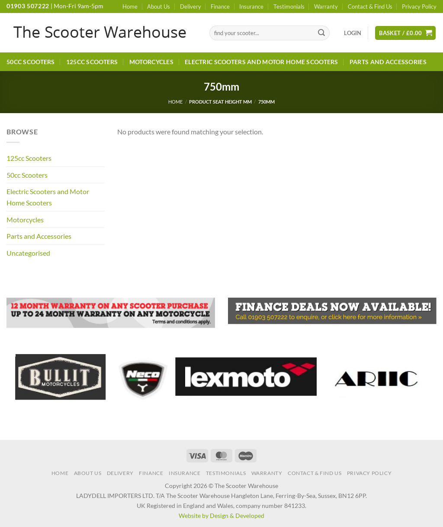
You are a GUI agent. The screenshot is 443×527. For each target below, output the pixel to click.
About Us (158, 6)
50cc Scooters (30, 61)
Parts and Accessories (388, 61)
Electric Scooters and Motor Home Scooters (261, 61)
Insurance (251, 6)
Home (130, 6)
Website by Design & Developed (221, 515)
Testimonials (289, 6)
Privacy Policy (419, 6)
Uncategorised (28, 253)
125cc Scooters (92, 61)
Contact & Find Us (370, 6)
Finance (220, 6)
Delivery (190, 6)
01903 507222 (27, 6)
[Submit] (321, 33)
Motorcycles (151, 61)
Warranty (326, 6)
